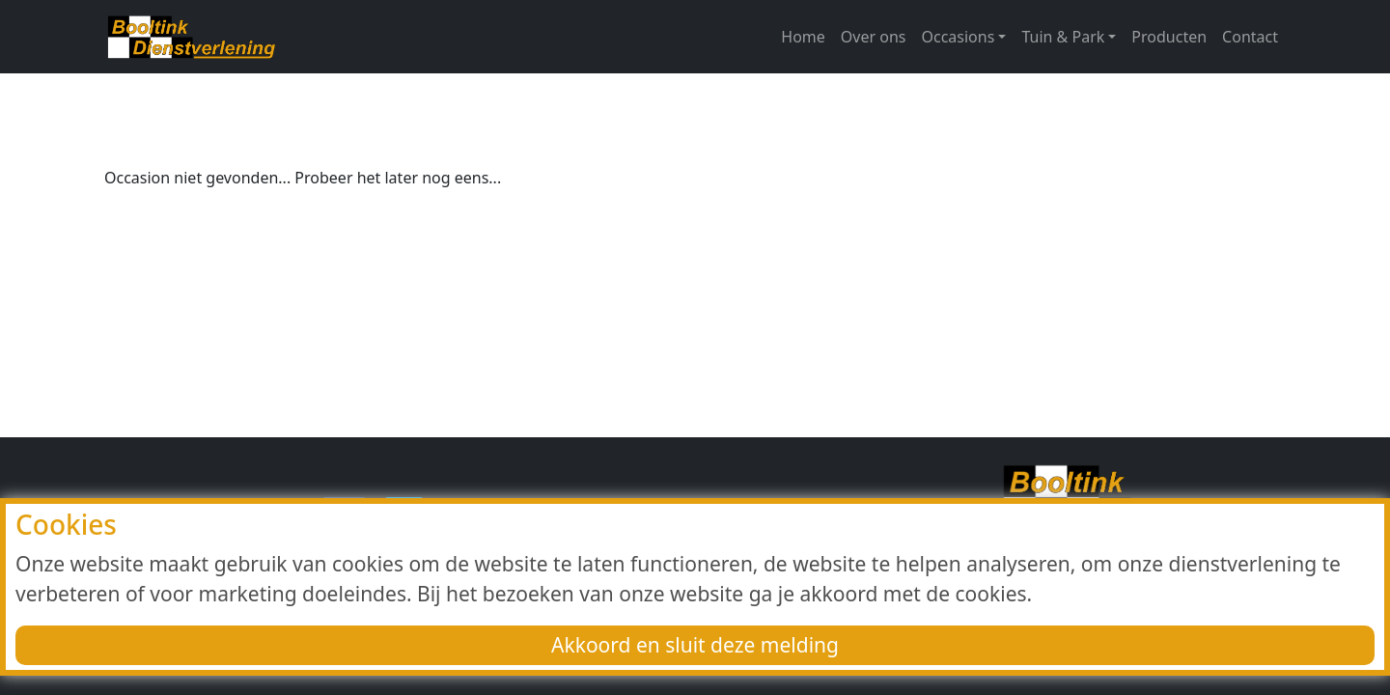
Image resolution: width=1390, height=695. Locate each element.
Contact (1250, 36)
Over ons (873, 36)
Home (803, 36)
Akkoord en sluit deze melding (695, 644)
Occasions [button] (958, 36)
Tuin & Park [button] (1062, 36)
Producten (1169, 36)
